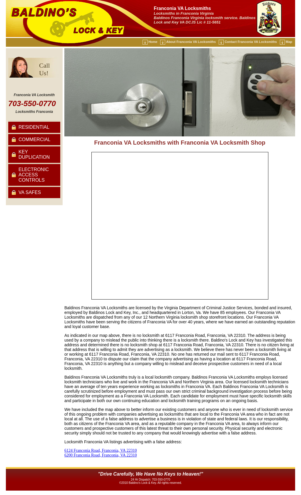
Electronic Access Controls (34, 175)
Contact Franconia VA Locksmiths (251, 42)
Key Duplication (34, 154)
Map (289, 42)
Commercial (34, 139)
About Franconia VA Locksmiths (191, 42)
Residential (34, 127)
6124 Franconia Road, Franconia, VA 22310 (100, 450)
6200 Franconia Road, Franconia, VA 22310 (100, 455)
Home (153, 42)
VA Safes (30, 192)
